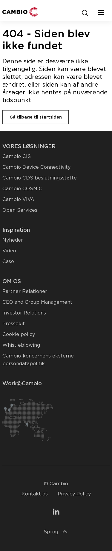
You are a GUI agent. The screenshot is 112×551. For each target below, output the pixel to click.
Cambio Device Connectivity (36, 167)
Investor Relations (24, 313)
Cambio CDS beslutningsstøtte (39, 178)
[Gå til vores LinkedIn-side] (56, 512)
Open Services (19, 210)
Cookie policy (18, 334)
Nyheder (12, 240)
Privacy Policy (74, 494)
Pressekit (13, 323)
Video (9, 251)
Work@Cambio (22, 383)
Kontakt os (35, 494)
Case (8, 261)
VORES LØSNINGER (29, 146)
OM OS (11, 281)
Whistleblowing (21, 345)
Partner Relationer (24, 291)
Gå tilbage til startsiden (36, 117)
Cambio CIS (16, 156)
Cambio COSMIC (22, 188)
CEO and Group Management (37, 302)
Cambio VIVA (18, 199)
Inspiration (16, 230)
